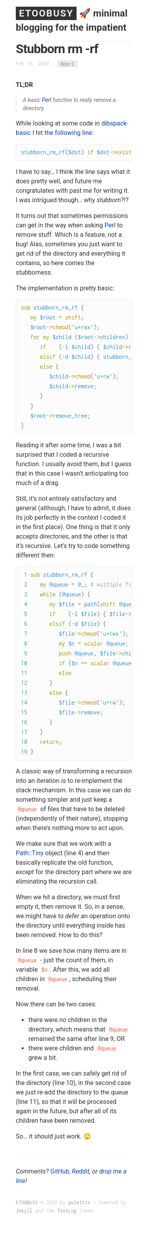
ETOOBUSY (46, 13)
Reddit (80, 1171)
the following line (68, 133)
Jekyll (24, 1211)
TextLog (67, 1211)
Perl (46, 100)
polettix (79, 1202)
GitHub (59, 1171)
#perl (67, 63)
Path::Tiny (29, 853)
